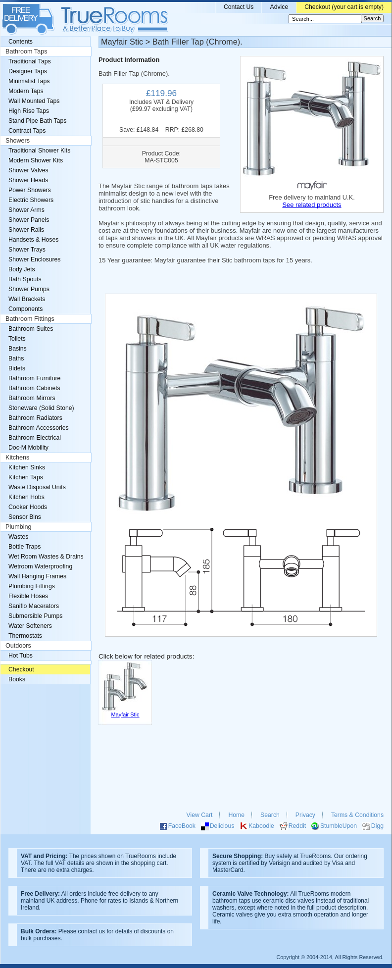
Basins (17, 348)
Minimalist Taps (28, 81)
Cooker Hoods (27, 507)
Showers (17, 140)
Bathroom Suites (30, 328)
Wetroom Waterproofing (40, 566)
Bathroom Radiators (35, 417)
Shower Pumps (28, 289)
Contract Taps (27, 130)
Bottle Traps (24, 546)
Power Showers (29, 190)
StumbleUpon (338, 825)
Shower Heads (28, 180)
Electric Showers (30, 200)
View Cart (200, 815)
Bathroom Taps (26, 51)
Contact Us (239, 6)
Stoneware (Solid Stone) (41, 408)
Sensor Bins (24, 516)
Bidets (16, 368)
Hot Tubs (20, 655)
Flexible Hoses (28, 596)
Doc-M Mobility (28, 447)
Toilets (17, 338)
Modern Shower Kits (35, 160)
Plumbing (18, 526)
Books (16, 679)
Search (270, 815)
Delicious (222, 825)
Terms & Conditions (357, 815)
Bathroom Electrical (34, 437)
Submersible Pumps (35, 615)
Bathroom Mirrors (31, 398)
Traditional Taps (29, 61)
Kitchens (17, 457)
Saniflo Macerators (33, 606)
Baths (16, 358)
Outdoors (18, 645)
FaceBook (182, 825)
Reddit (297, 825)
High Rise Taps (28, 110)
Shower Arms (26, 209)
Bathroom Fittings (29, 318)
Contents (20, 41)
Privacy (305, 815)
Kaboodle (261, 825)
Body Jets (21, 269)
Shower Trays (27, 249)
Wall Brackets (26, 299)
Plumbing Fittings (31, 586)
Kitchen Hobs (26, 497)
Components (25, 309)
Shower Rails (26, 229)
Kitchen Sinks (26, 467)
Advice (279, 6)
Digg (377, 825)
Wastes (18, 536)
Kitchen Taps (25, 477)
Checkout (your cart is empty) (344, 6)
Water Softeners (30, 625)
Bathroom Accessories (38, 427)
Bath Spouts (25, 279)
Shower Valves (28, 170)
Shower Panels (28, 219)
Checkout (21, 669)
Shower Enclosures (34, 259)
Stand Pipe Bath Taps (37, 120)
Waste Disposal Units (37, 487)
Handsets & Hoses (33, 239)
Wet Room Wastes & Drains (46, 556)
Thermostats (25, 635)
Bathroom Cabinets (34, 388)
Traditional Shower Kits (39, 150)
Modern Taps (26, 91)
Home (236, 815)
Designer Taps (27, 71)
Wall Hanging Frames (37, 576)
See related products (311, 204)
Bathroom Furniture (34, 378)
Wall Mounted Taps (33, 101)
